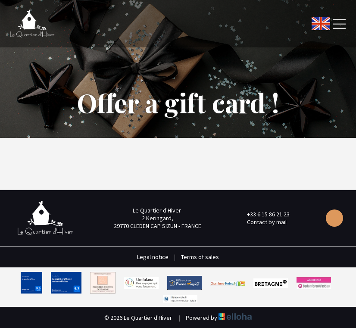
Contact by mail (262, 222)
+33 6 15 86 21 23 (263, 214)
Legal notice (153, 257)
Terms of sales (200, 257)
